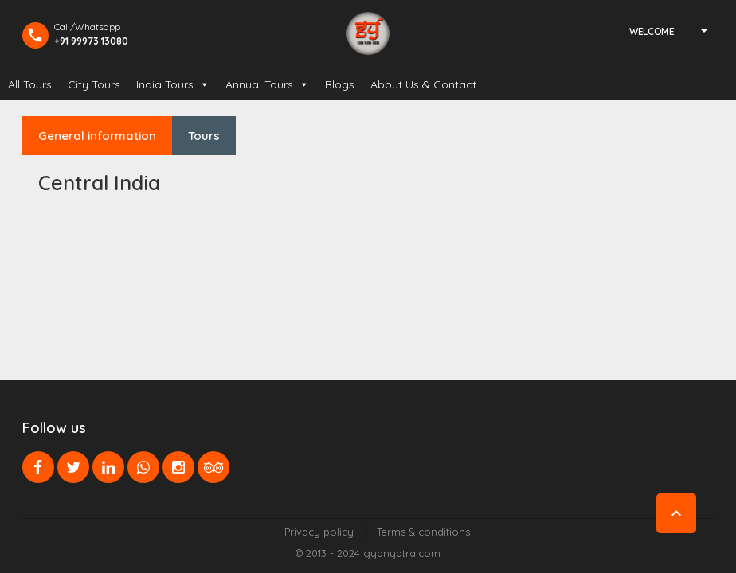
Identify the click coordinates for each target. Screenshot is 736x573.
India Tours (172, 84)
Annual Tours (267, 84)
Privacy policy (319, 531)
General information (97, 135)
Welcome (651, 31)
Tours (204, 135)
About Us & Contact (423, 84)
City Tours (94, 84)
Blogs (339, 84)
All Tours (30, 84)
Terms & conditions (423, 531)
